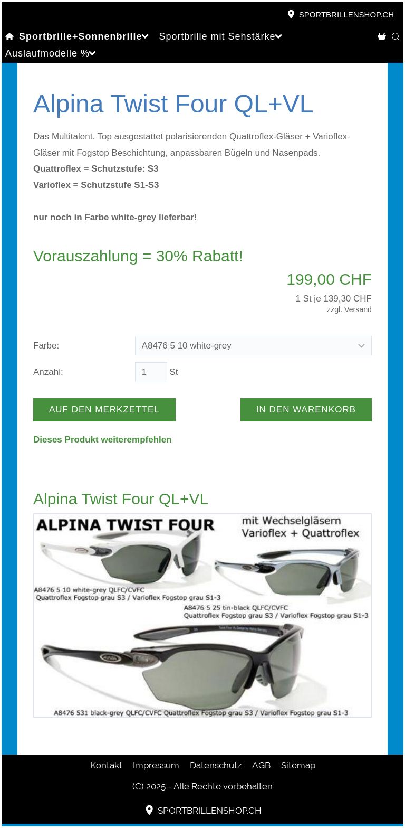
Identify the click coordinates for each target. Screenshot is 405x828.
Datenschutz (216, 765)
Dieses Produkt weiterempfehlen (102, 440)
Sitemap (298, 765)
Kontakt (106, 765)
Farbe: (46, 346)
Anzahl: (48, 372)
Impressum (156, 765)
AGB (261, 765)
